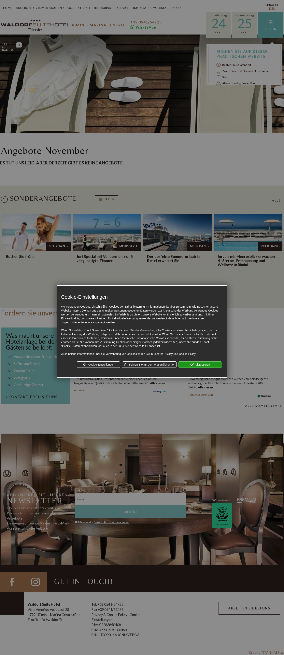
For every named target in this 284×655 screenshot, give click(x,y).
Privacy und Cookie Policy (180, 353)
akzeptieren (200, 365)
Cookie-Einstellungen (98, 365)
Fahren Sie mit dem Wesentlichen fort (149, 365)
